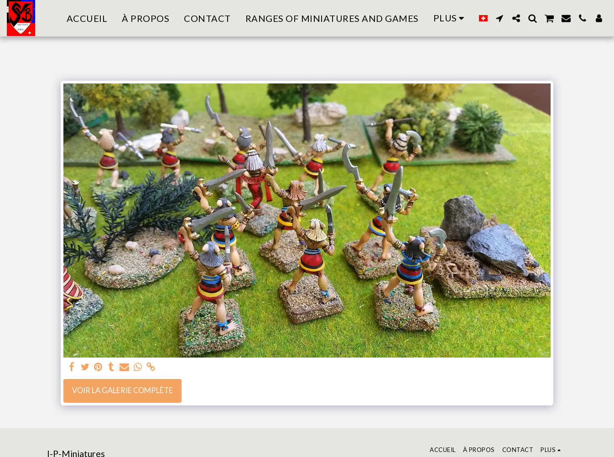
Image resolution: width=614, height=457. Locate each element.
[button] (499, 18)
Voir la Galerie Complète (122, 390)
